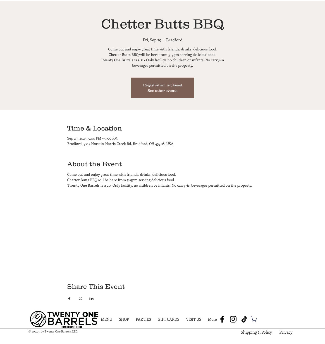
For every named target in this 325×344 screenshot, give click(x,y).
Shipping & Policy (256, 332)
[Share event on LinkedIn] (91, 298)
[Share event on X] (80, 298)
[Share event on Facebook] (69, 298)
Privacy (285, 332)
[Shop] (253, 319)
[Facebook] (222, 319)
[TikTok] (244, 319)
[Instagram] (233, 319)
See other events (162, 90)
